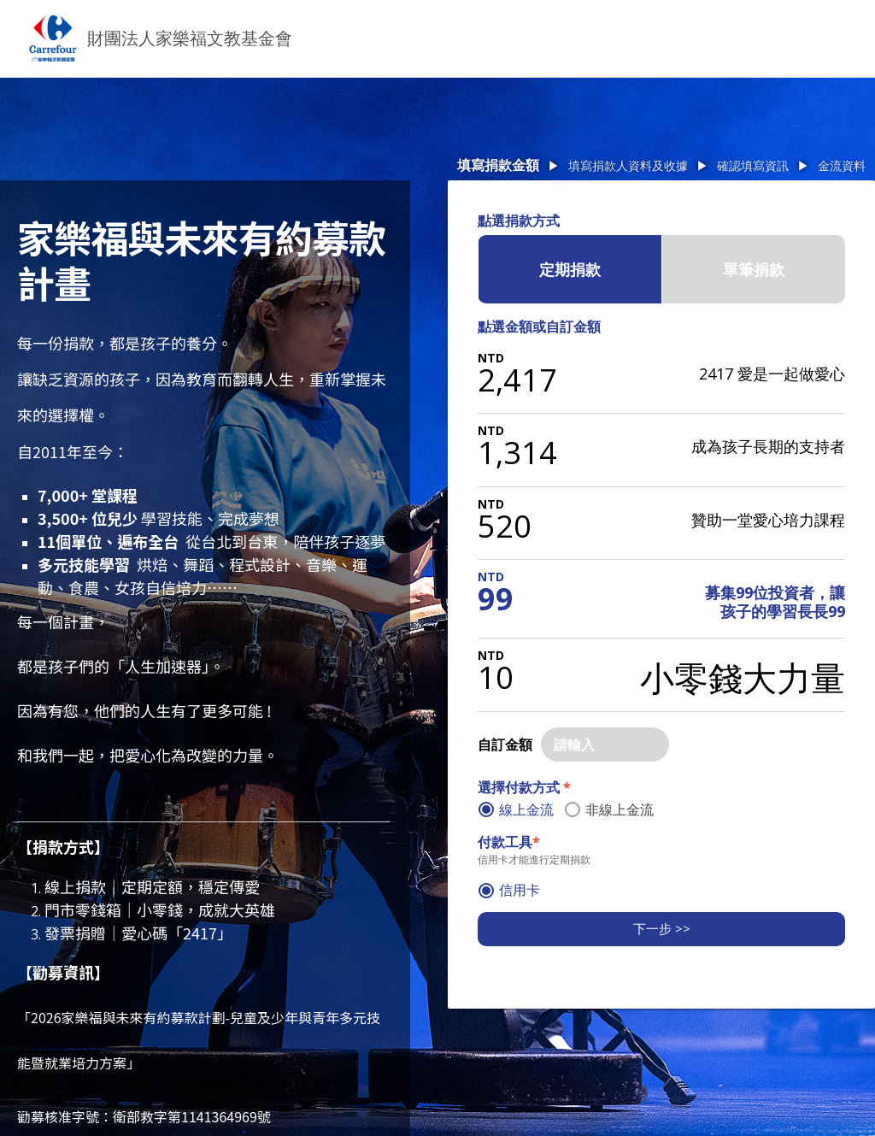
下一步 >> (661, 928)
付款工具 (509, 842)
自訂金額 (505, 744)
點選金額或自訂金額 (539, 326)
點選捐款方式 (519, 220)
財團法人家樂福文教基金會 (189, 38)
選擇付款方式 (524, 787)
